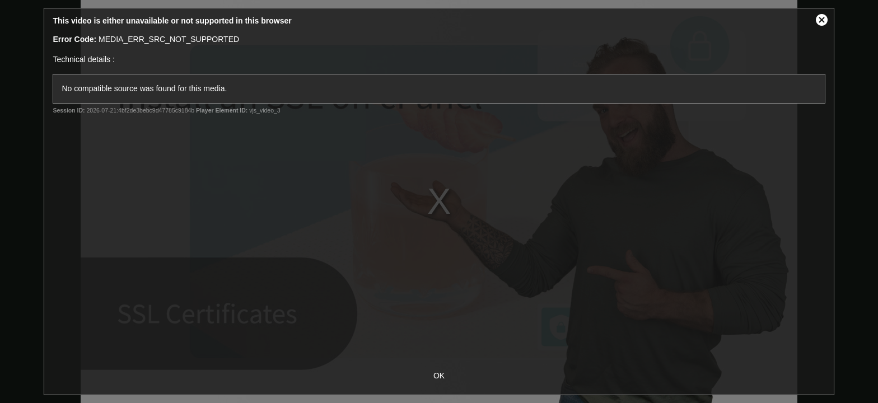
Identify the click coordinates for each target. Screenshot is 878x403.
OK (439, 375)
